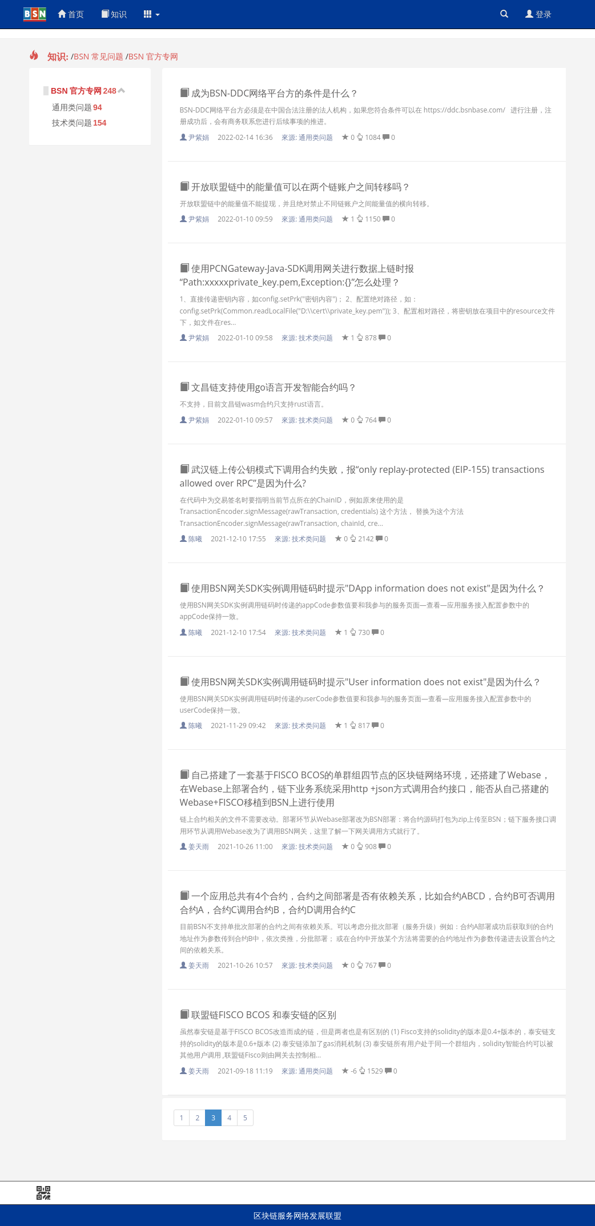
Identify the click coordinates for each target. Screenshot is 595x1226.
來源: (308, 137)
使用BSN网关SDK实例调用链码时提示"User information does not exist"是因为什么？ (361, 682)
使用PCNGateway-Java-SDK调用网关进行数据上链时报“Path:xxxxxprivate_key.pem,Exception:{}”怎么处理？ (297, 275)
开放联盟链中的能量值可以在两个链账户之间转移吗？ (295, 186)
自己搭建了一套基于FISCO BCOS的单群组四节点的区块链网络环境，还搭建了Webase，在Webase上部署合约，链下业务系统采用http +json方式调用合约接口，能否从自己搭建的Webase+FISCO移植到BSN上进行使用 (365, 789)
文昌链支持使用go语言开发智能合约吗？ (268, 387)
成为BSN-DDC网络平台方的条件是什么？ (269, 93)
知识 (114, 14)
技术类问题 (72, 122)
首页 (71, 14)
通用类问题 (72, 107)
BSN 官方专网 (153, 56)
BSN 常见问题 (98, 56)
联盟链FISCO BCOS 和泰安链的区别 (258, 1014)
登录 (538, 14)
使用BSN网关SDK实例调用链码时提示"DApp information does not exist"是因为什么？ (362, 588)
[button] (151, 14)
